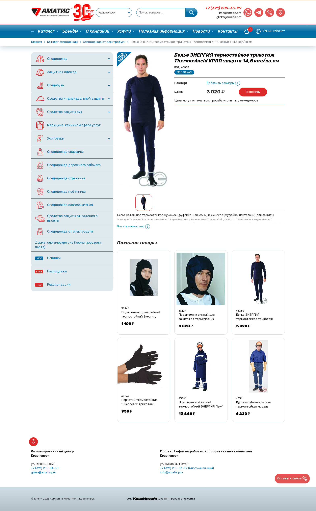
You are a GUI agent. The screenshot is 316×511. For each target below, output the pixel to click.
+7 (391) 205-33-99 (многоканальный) (187, 468)
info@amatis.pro (230, 13)
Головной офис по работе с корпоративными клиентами (206, 453)
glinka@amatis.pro (228, 17)
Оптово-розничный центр (52, 453)
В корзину (253, 92)
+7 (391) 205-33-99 (223, 8)
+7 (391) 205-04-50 (44, 468)
